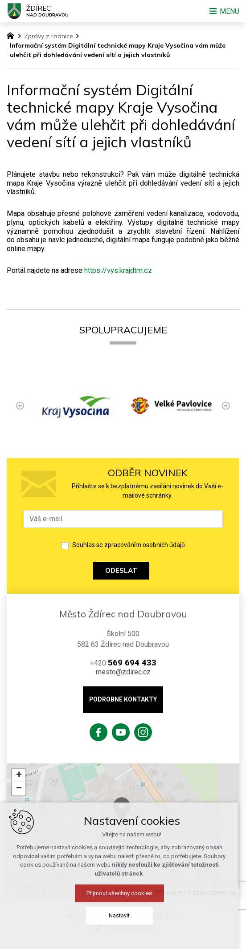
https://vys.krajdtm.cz (118, 270)
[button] (18, 775)
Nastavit (123, 915)
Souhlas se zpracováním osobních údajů (128, 544)
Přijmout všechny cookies (123, 893)
